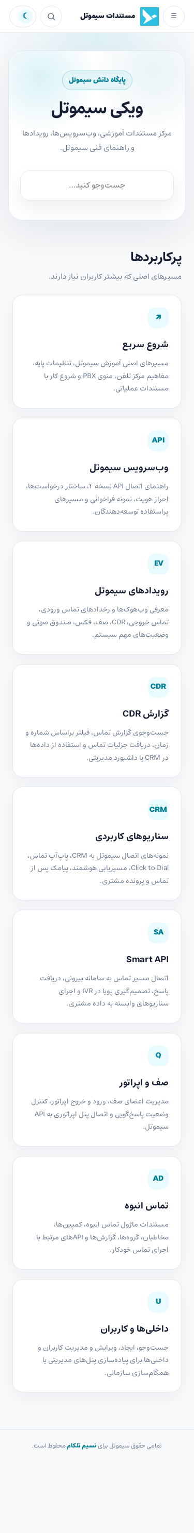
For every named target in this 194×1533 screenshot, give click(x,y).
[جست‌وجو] (51, 16)
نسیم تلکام (82, 1446)
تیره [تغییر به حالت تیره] (22, 16)
